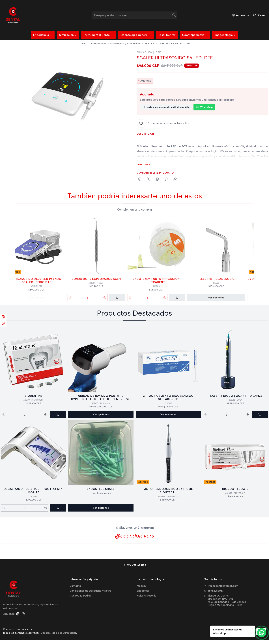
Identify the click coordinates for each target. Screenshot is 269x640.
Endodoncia (98, 43)
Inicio (82, 43)
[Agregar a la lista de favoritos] (163, 123)
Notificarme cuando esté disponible (166, 107)
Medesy (141, 585)
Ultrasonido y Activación (125, 43)
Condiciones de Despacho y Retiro (90, 590)
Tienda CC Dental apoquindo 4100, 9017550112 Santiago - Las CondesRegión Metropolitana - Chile (225, 600)
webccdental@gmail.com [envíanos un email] (221, 585)
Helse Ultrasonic (146, 595)
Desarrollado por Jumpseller (58, 632)
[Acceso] (241, 15)
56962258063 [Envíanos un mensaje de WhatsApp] (214, 590)
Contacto (75, 585)
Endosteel (143, 590)
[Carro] (259, 15)
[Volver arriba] (134, 565)
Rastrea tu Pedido (81, 595)
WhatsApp (204, 107)
